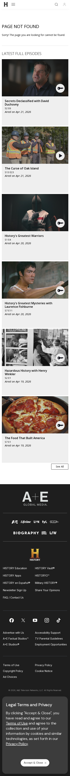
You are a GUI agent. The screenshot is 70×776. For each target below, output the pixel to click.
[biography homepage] (26, 534)
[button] (60, 88)
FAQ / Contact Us (13, 597)
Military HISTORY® (46, 582)
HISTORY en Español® (16, 582)
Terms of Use (11, 665)
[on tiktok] (58, 620)
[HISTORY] (6, 4)
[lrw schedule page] (53, 534)
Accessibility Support (47, 632)
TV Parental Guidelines (49, 638)
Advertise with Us (13, 632)
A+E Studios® (11, 644)
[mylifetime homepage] (26, 523)
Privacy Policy (43, 665)
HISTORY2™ (42, 575)
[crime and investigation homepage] (44, 534)
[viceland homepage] (54, 523)
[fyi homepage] (44, 523)
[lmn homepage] (37, 523)
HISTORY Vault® (45, 568)
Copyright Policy (13, 670)
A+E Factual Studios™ (16, 638)
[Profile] (64, 4)
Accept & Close (35, 762)
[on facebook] (11, 620)
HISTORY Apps (12, 575)
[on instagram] (47, 620)
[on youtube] (35, 620)
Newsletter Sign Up (14, 590)
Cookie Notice (43, 670)
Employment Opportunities (51, 644)
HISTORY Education (15, 568)
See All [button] (60, 466)
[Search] (56, 4)
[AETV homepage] (15, 523)
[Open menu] (13, 4)
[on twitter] (23, 620)
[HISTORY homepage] (35, 555)
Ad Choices (10, 676)
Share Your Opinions (47, 590)
